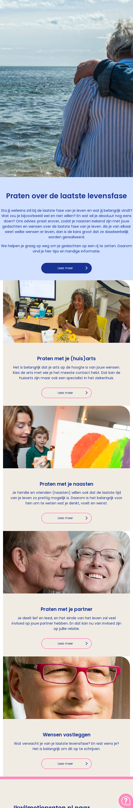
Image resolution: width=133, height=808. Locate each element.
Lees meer (65, 268)
